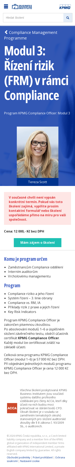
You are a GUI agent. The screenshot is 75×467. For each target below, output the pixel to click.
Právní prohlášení (43, 457)
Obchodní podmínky (18, 457)
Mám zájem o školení (37, 242)
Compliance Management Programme (30, 35)
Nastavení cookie (30, 461)
